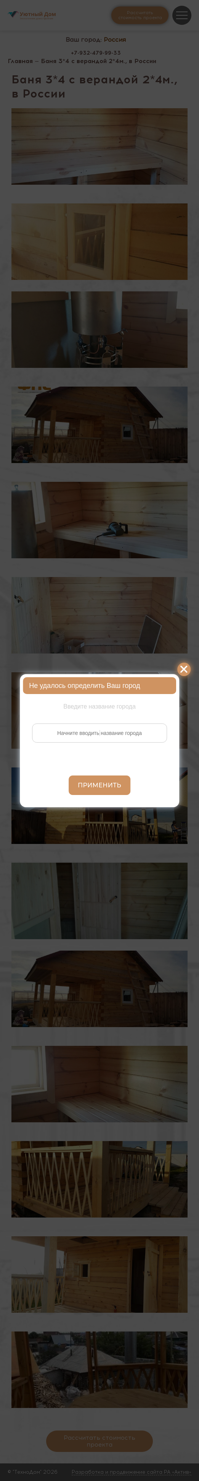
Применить (99, 785)
